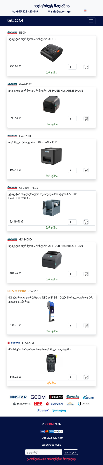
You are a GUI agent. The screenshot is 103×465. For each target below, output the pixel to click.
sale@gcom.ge (59, 11)
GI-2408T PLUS (28, 188)
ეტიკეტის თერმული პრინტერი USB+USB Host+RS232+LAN (45, 90)
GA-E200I (25, 136)
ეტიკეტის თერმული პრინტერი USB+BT (33, 39)
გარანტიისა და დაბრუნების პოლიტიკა (51, 459)
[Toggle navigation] (91, 20)
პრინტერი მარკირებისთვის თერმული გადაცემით (40, 349)
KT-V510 (33, 291)
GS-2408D (25, 239)
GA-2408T (25, 84)
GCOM (49, 424)
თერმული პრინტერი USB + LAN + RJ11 (33, 142)
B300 (22, 32)
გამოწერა (70, 452)
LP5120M (28, 343)
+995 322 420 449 (25, 11)
